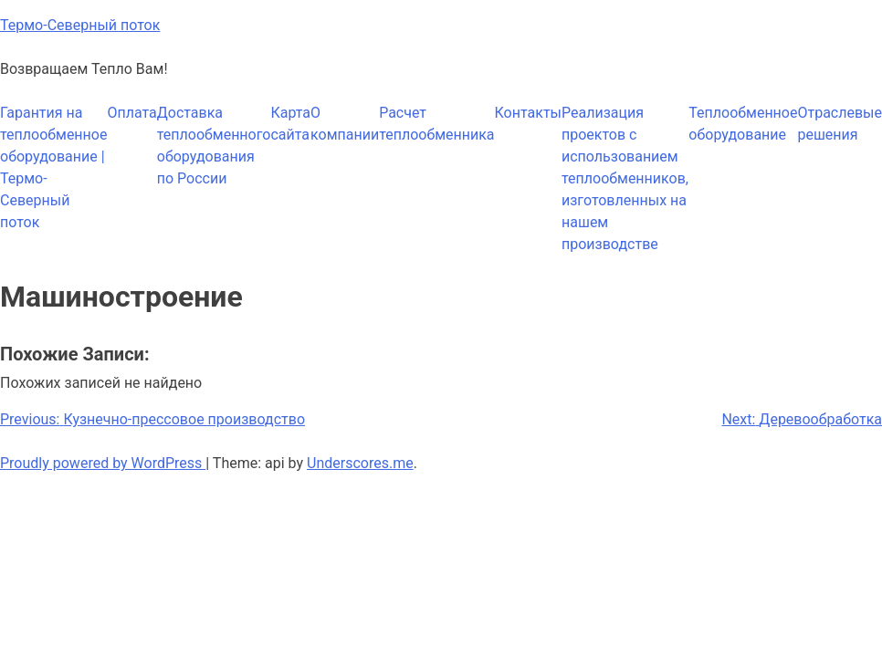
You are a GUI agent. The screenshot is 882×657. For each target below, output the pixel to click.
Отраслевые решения (839, 123)
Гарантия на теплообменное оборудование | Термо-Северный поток (53, 167)
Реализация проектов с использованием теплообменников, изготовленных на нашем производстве (625, 178)
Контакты (528, 112)
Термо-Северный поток (80, 25)
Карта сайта (290, 123)
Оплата (131, 112)
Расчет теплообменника (436, 123)
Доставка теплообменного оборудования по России (214, 145)
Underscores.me (360, 463)
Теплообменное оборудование (742, 123)
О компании (344, 123)
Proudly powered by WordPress (102, 463)
